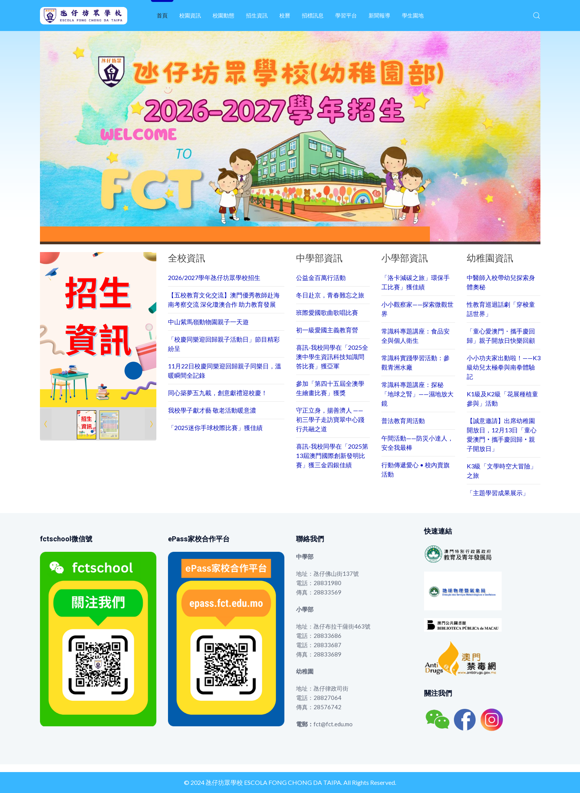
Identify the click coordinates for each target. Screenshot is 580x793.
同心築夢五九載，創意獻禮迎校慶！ (217, 392)
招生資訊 (257, 15)
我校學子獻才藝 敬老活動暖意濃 (212, 410)
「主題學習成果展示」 (498, 492)
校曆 (284, 15)
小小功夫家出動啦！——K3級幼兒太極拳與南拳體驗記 (503, 367)
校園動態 (223, 15)
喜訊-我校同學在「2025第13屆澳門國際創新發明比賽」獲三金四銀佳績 (332, 455)
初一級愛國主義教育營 (327, 329)
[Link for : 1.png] (98, 329)
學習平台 (346, 15)
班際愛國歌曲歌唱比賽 (327, 312)
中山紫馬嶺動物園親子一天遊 (208, 321)
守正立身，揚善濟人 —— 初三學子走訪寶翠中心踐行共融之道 (330, 419)
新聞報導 (379, 15)
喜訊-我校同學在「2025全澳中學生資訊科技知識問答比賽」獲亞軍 (332, 357)
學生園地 (413, 15)
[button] (536, 15)
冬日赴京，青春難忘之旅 (330, 295)
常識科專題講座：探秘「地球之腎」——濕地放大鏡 (417, 394)
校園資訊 (190, 15)
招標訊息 (313, 15)
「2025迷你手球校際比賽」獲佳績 (215, 427)
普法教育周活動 (403, 420)
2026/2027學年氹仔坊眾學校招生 (214, 277)
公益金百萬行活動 (321, 277)
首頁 (162, 15)
